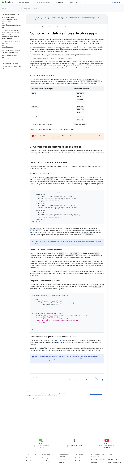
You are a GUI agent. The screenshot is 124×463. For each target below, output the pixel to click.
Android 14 (78, 461)
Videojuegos (45, 458)
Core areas (15, 9)
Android (28, 458)
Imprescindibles (24, 2)
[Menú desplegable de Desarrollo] (65, 2)
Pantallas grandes (64, 460)
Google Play (73, 2)
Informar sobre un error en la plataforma (114, 458)
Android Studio (116, 2)
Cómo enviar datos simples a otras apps (75, 179)
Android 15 (78, 458)
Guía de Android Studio (98, 460)
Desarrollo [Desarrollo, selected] (59, 2)
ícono (55, 340)
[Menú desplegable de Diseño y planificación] (51, 2)
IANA (51, 129)
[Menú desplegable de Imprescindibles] (31, 2)
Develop (5, 9)
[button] (11, 31)
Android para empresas (32, 461)
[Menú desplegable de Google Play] (79, 2)
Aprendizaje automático (49, 461)
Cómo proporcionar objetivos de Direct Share (50, 68)
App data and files (30, 9)
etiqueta (61, 340)
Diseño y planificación (43, 2)
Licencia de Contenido (96, 394)
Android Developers (35, 27)
